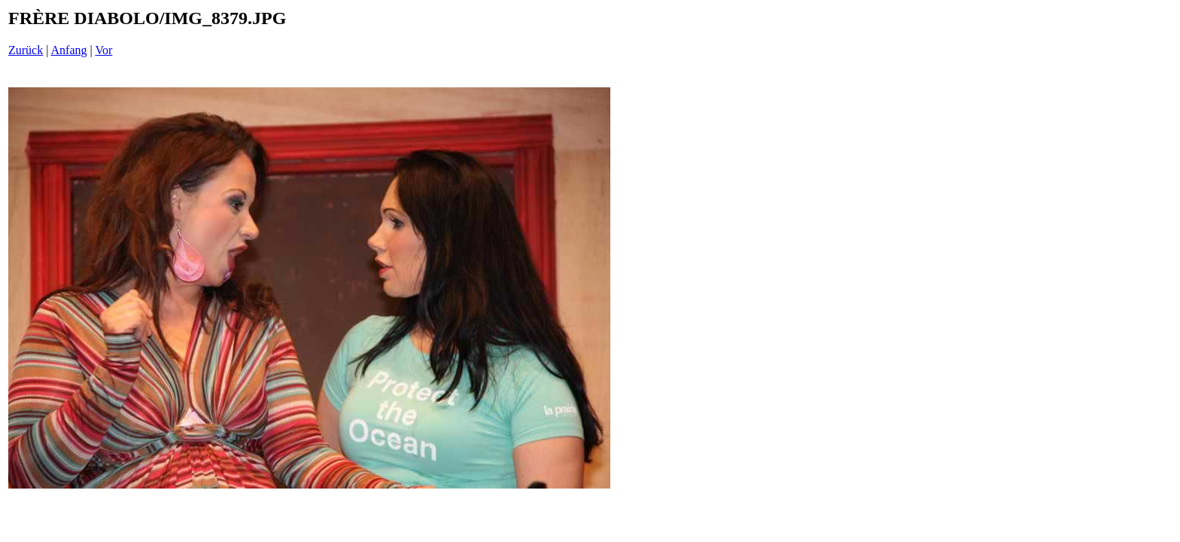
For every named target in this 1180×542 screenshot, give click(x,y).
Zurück (25, 50)
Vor (103, 50)
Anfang (69, 50)
